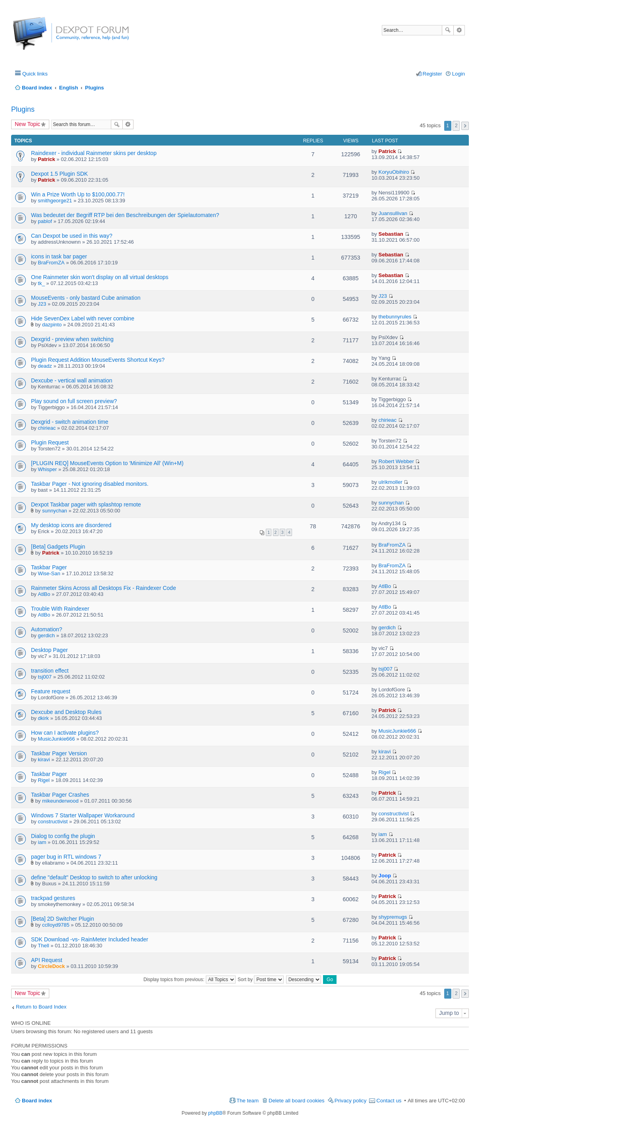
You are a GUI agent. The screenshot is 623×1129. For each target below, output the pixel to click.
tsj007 (45, 677)
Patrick (46, 159)
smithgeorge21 (55, 201)
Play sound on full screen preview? (74, 401)
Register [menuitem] (432, 74)
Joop (385, 876)
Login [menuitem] (458, 74)
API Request (46, 960)
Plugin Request (50, 442)
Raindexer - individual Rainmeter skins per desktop (94, 153)
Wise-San (49, 573)
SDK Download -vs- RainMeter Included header (89, 939)
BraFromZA (51, 263)
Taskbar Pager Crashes (60, 794)
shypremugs (393, 917)
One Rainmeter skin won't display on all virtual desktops (99, 277)
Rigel (44, 780)
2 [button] (456, 125)
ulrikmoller (390, 482)
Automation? (46, 629)
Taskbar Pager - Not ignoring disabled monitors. (90, 484)
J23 (42, 304)
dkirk (43, 718)
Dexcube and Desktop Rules (66, 712)
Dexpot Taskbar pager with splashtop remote (86, 504)
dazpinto (52, 325)
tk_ (41, 283)
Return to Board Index (41, 1007)
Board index (37, 1101)
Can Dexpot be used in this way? (71, 236)
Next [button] (465, 126)
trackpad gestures (53, 898)
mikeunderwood (60, 801)
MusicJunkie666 (56, 739)
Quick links (35, 74)
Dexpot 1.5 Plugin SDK (59, 174)
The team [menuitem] (247, 1101)
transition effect (50, 670)
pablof (45, 221)
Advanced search (459, 30)
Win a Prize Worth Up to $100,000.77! (78, 194)
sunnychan (54, 511)
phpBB (215, 1113)
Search (448, 30)
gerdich (46, 635)
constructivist (53, 821)
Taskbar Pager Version (59, 753)
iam (42, 842)
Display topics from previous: (189, 979)
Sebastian (391, 234)
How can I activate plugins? (65, 732)
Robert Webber (396, 461)
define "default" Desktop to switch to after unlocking (94, 877)
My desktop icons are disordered (71, 525)
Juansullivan (393, 213)
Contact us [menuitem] (388, 1101)
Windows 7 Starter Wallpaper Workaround (83, 815)
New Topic (27, 124)
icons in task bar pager (59, 256)
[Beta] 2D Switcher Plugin (62, 919)
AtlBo (44, 594)
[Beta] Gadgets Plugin (58, 546)
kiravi (44, 759)
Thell (43, 946)
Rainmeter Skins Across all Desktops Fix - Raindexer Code (103, 588)
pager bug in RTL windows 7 (66, 857)
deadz (45, 366)
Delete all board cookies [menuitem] (297, 1101)
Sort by (261, 979)
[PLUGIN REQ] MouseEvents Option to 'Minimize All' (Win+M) (107, 463)
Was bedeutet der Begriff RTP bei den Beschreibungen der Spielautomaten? (125, 215)
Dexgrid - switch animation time (69, 422)
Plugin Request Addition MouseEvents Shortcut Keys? (97, 360)
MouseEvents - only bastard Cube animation (85, 298)
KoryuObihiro (394, 172)
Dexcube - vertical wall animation (71, 380)
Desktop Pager (49, 650)
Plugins (23, 109)
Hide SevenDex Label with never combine (82, 318)
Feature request (50, 691)
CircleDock (51, 966)
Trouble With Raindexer (60, 608)
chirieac (47, 428)
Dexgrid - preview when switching (72, 339)
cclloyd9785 (56, 925)
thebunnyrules (395, 317)
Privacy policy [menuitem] (351, 1101)
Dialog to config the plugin (63, 836)
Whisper (47, 469)
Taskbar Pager (49, 567)
